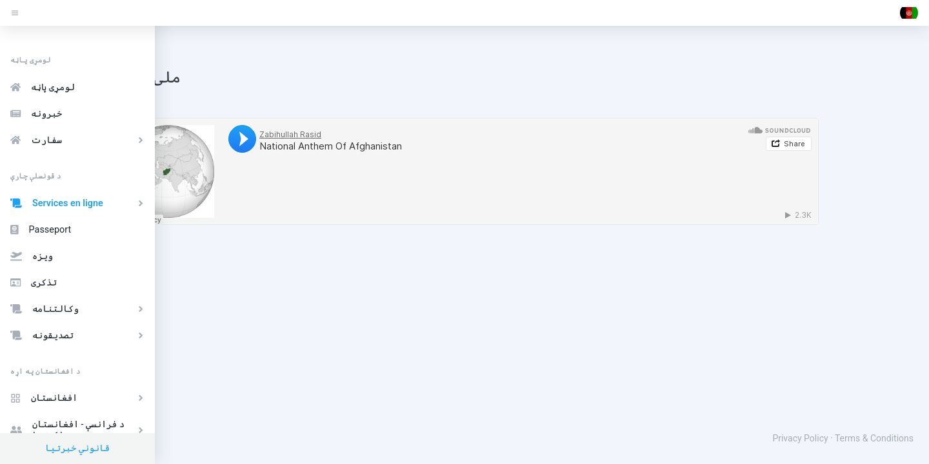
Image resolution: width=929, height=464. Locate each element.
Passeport (40, 229)
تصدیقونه (78, 335)
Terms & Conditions (874, 438)
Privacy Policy (800, 438)
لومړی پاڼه (42, 87)
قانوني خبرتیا (77, 448)
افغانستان (78, 397)
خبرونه (36, 113)
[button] (909, 13)
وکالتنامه (78, 309)
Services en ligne (78, 203)
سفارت (78, 140)
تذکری (33, 282)
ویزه (31, 256)
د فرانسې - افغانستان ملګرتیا (78, 430)
